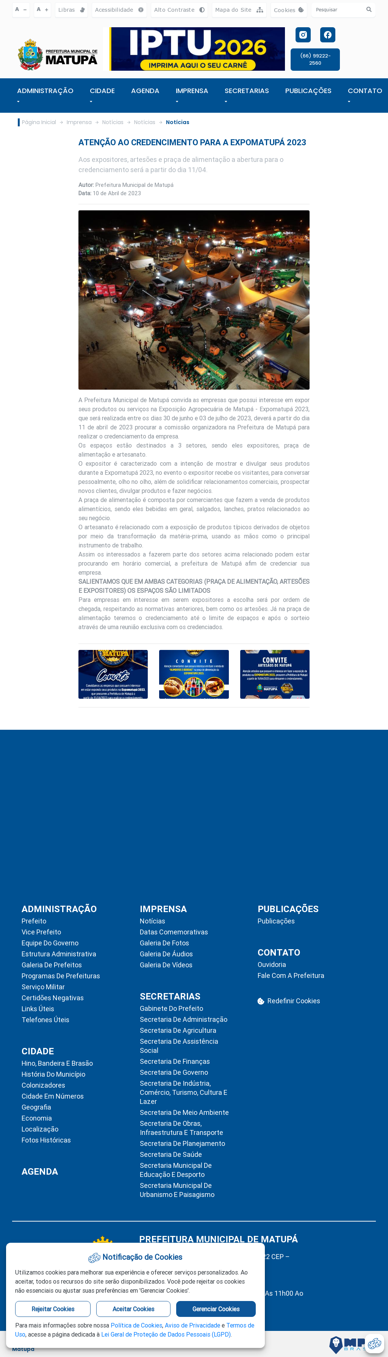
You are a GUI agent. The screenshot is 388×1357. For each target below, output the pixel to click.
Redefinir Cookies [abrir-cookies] (289, 1000)
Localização (40, 1129)
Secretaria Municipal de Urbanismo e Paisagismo (177, 1190)
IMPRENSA (192, 94)
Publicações (276, 921)
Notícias (113, 122)
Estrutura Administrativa (59, 954)
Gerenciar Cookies (215, 1309)
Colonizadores (43, 1085)
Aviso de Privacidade (192, 1325)
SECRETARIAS (247, 94)
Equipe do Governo (50, 943)
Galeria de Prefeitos (52, 965)
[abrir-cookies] (374, 1343)
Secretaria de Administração (183, 1019)
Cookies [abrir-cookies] (290, 12)
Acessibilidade (119, 9)
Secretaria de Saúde (171, 1154)
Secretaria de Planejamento (182, 1143)
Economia (37, 1118)
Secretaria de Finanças (175, 1061)
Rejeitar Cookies (52, 1309)
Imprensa (79, 122)
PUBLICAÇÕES (308, 90)
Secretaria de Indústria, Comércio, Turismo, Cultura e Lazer (183, 1092)
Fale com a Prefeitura (291, 975)
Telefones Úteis (45, 1019)
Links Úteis (38, 1008)
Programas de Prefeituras (61, 976)
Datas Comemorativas (174, 932)
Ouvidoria (272, 964)
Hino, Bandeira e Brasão (57, 1063)
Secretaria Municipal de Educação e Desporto (176, 1170)
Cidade (102, 94)
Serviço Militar (43, 986)
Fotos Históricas (46, 1140)
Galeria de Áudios (166, 954)
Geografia (36, 1107)
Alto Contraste (179, 9)
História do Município (53, 1074)
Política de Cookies (136, 1325)
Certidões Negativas (53, 997)
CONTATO (365, 94)
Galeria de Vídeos (166, 965)
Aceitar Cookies (133, 1309)
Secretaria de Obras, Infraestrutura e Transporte (181, 1128)
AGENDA (145, 90)
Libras (71, 9)
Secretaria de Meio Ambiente (184, 1112)
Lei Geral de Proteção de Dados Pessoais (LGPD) (166, 1334)
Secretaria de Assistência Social (179, 1046)
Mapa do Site (239, 9)
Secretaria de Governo (174, 1072)
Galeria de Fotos (164, 943)
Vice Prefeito (41, 932)
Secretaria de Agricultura (178, 1030)
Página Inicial (39, 122)
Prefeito (34, 921)
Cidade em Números (53, 1096)
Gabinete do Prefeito (171, 1008)
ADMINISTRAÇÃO (45, 94)
